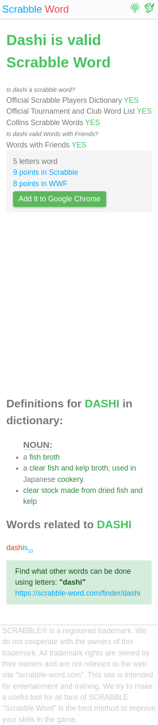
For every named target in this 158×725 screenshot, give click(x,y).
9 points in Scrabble (45, 172)
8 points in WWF (40, 183)
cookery (70, 479)
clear (37, 468)
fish (35, 457)
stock (50, 490)
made (70, 490)
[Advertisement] (79, 307)
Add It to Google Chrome (60, 199)
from (88, 490)
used (120, 468)
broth (51, 457)
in (133, 468)
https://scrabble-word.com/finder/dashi (77, 593)
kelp (82, 468)
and (67, 468)
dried (106, 490)
